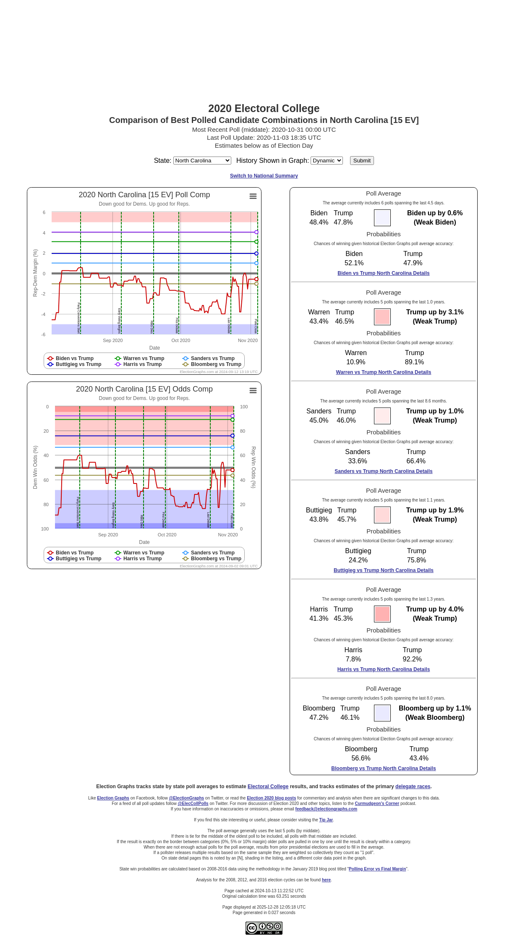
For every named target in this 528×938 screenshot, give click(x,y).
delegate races (412, 786)
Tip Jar (326, 820)
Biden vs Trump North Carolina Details (383, 273)
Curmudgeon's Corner (377, 803)
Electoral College (268, 786)
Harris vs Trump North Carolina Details (383, 669)
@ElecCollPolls (193, 803)
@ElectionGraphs (186, 798)
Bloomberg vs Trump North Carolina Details (383, 768)
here (326, 880)
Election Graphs (113, 798)
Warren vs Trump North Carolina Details (383, 372)
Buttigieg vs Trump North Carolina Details (384, 570)
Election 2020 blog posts (271, 798)
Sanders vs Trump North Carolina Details (383, 471)
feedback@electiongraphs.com (326, 809)
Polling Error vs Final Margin (377, 869)
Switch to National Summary (264, 176)
